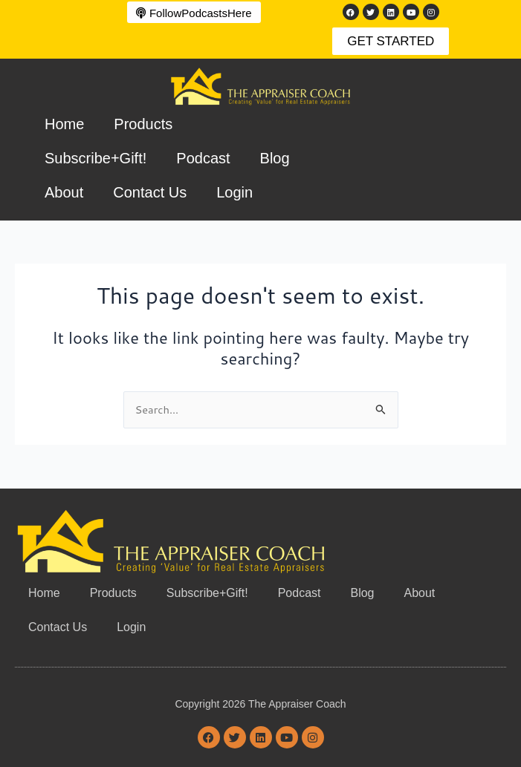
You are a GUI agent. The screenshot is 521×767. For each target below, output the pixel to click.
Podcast (203, 158)
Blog (275, 158)
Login (234, 192)
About (64, 192)
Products (143, 124)
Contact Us (150, 192)
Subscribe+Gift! (95, 158)
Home (64, 124)
